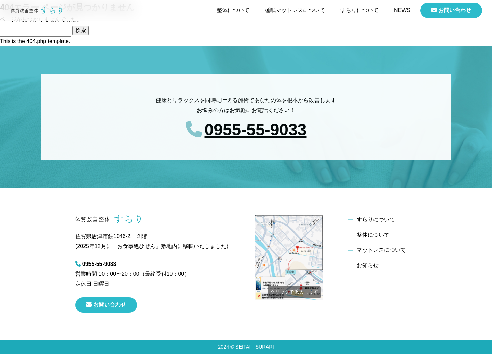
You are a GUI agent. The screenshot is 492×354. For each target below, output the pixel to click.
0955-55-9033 (256, 130)
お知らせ (368, 265)
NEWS (402, 10)
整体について (233, 10)
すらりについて (359, 10)
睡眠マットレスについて (295, 10)
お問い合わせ (451, 10)
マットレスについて (381, 250)
